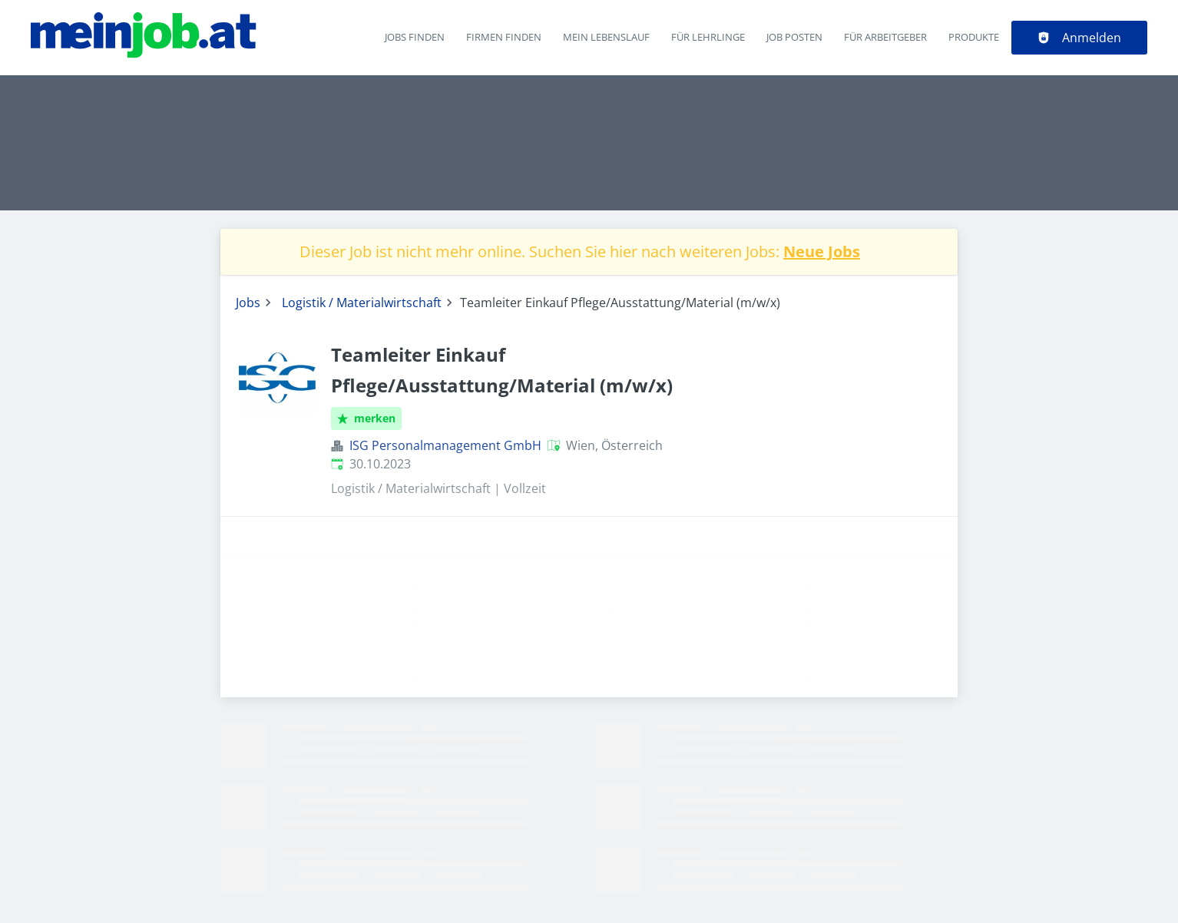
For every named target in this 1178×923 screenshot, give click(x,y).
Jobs (248, 302)
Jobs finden (415, 37)
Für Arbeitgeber (885, 37)
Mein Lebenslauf (606, 37)
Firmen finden (503, 37)
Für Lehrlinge (708, 37)
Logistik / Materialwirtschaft (362, 302)
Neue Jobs (821, 251)
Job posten (794, 37)
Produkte (973, 37)
